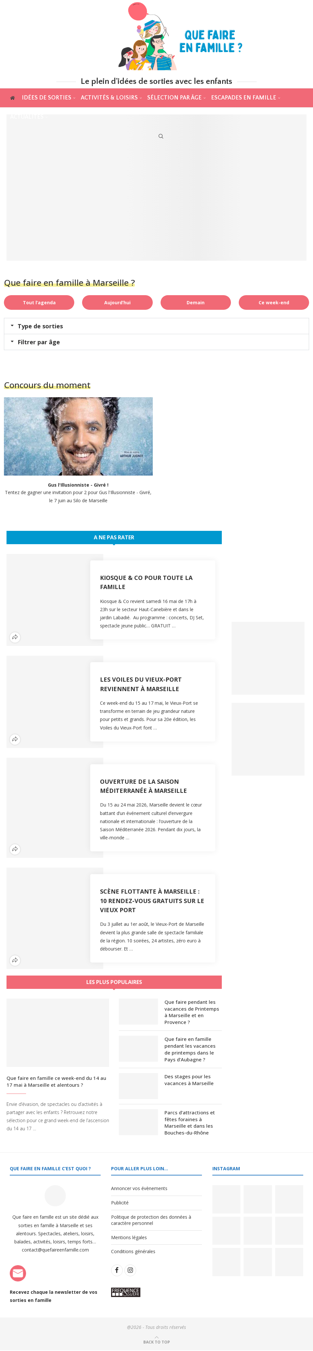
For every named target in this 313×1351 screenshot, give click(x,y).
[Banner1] (268, 658)
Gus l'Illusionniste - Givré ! (78, 485)
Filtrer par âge (39, 342)
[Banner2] (268, 739)
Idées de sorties (46, 98)
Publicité (120, 1203)
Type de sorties (40, 326)
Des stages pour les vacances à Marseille (189, 1080)
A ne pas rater (114, 537)
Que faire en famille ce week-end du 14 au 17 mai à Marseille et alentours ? (56, 1081)
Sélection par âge (174, 98)
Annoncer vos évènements (139, 1189)
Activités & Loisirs (108, 98)
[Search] (161, 136)
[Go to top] (156, 1342)
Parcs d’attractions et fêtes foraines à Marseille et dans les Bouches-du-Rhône (189, 1122)
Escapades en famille (243, 98)
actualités (26, 117)
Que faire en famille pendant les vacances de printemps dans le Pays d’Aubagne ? (190, 1049)
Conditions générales (133, 1252)
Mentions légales (129, 1238)
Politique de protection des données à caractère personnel (151, 1220)
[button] (156, 326)
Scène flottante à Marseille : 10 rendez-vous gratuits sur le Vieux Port (152, 900)
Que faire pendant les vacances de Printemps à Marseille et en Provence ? (191, 1012)
